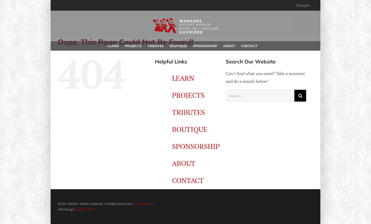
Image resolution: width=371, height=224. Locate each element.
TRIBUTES (188, 112)
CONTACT (188, 180)
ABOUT (183, 163)
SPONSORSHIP (196, 146)
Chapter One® (85, 209)
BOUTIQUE (189, 129)
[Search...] (260, 96)
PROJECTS (188, 95)
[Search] (300, 96)
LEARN (183, 78)
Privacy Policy (143, 204)
